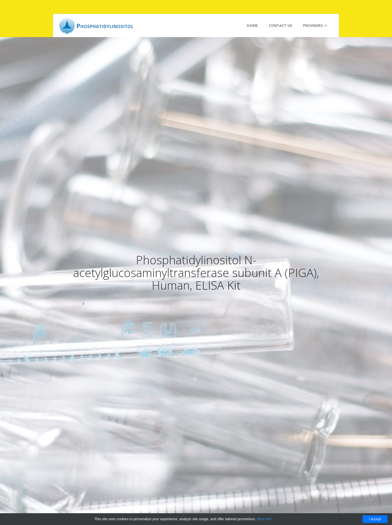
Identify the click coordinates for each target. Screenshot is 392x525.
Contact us (280, 25)
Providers (315, 25)
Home (252, 25)
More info (264, 519)
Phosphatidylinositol (104, 26)
